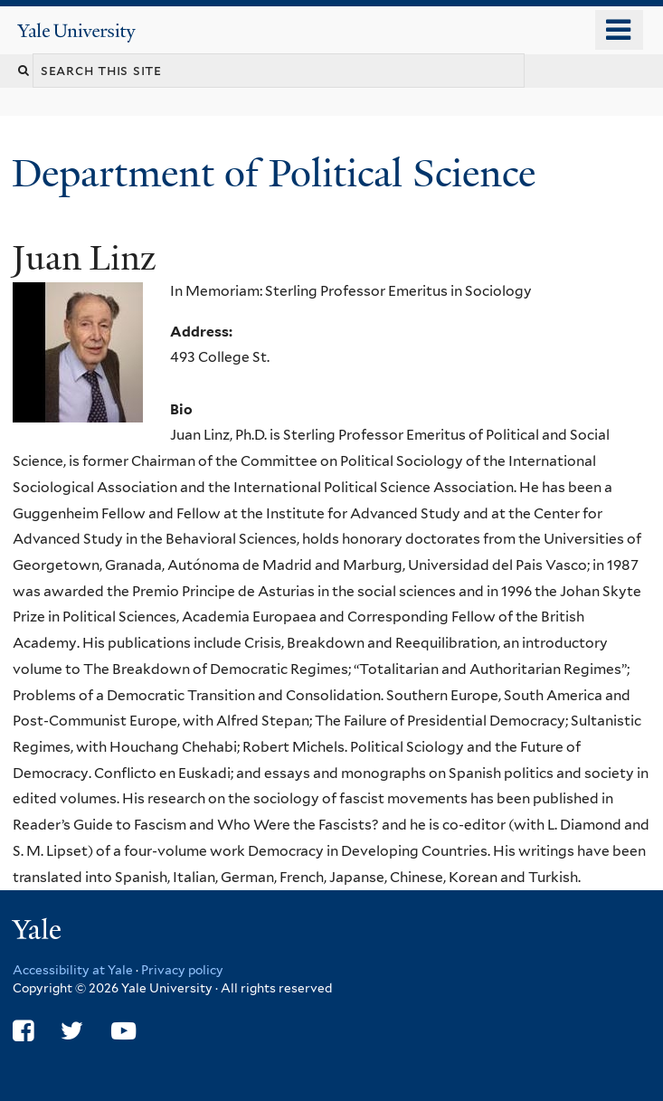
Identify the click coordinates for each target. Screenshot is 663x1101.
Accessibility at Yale (73, 970)
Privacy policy (182, 970)
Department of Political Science (278, 173)
